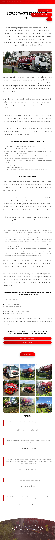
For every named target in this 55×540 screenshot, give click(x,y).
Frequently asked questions (28, 338)
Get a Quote (27, 354)
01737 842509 (45, 10)
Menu (50, 2)
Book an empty (28, 342)
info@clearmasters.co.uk (42, 14)
